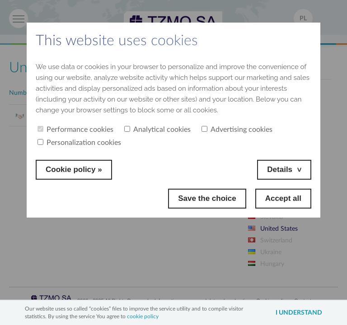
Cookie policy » (74, 169)
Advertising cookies (237, 129)
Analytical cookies (157, 129)
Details (279, 169)
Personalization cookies (79, 142)
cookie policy (143, 316)
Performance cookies (75, 129)
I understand (299, 313)
